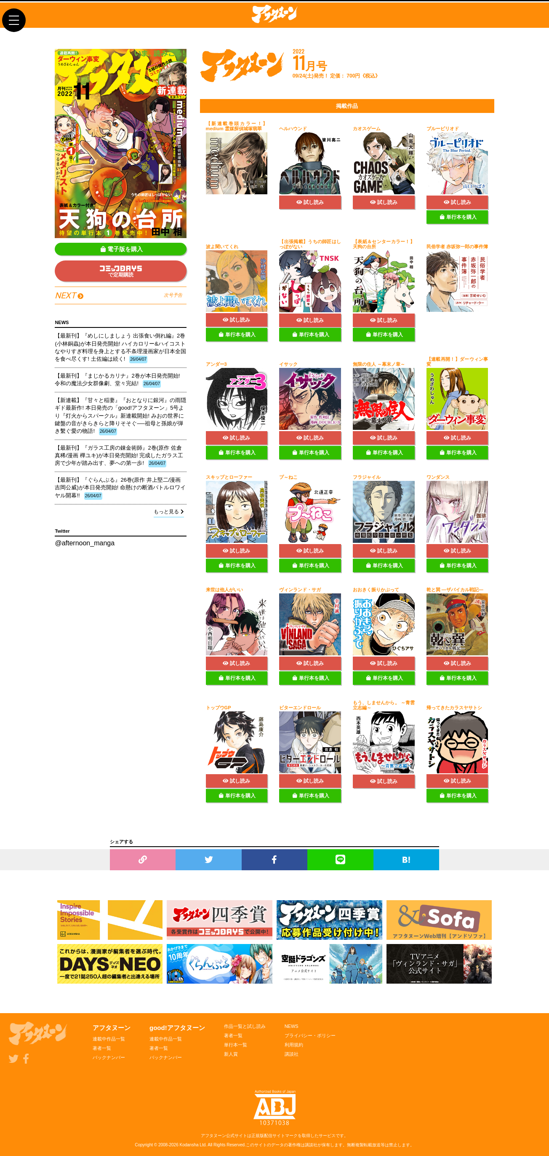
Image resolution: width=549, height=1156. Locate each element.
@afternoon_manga (85, 543)
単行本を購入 (458, 217)
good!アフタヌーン (177, 1027)
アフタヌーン (112, 1027)
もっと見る (169, 512)
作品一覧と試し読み (245, 1026)
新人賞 (231, 1054)
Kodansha (189, 1145)
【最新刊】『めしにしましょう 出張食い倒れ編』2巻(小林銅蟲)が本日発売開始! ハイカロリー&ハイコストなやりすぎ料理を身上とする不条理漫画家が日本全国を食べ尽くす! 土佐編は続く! (120, 348)
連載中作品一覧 (109, 1038)
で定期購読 (121, 272)
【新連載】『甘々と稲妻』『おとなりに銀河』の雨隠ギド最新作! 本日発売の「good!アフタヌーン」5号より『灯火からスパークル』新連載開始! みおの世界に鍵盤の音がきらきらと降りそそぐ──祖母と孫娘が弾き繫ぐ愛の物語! (120, 416)
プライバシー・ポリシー (310, 1035)
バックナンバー (109, 1057)
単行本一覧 (235, 1044)
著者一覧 (102, 1048)
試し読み (310, 202)
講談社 (291, 1054)
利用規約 (294, 1044)
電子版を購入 (122, 249)
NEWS (291, 1026)
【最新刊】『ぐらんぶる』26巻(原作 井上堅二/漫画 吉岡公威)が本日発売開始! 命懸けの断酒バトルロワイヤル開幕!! (120, 488)
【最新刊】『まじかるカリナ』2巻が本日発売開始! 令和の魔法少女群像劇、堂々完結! (117, 380)
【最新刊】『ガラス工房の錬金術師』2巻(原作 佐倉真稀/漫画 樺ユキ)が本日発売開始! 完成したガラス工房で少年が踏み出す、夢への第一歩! (119, 456)
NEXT (118, 295)
